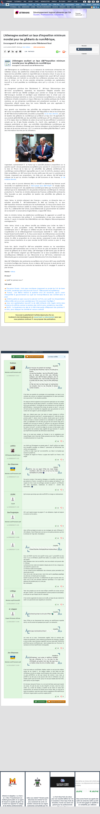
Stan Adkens (26, 47)
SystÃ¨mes (96, 4)
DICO (72, 7)
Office (83, 4)
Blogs (30, 1)
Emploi (54, 1)
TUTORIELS (13, 7)
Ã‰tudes (62, 1)
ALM (38, 4)
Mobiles (89, 4)
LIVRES (33, 7)
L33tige (13, 591)
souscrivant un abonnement (44, 317)
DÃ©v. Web (56, 4)
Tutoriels (17, 1)
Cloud (30, 4)
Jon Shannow (13, 464)
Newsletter (45, 1)
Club (75, 1)
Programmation (69, 4)
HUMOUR (79, 7)
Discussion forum (84, 49)
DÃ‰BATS (62, 7)
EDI (62, 4)
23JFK (13, 494)
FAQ (24, 1)
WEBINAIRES (25, 7)
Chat (37, 1)
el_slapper (13, 609)
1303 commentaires (39, 47)
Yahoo (13, 272)
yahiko (12, 446)
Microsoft (44, 4)
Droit (69, 1)
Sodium (13, 363)
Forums (9, 1)
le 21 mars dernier (51, 114)
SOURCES (55, 7)
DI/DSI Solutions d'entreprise (18, 4)
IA (34, 4)
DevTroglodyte (13, 512)
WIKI (68, 7)
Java (50, 4)
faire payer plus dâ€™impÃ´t (41, 186)
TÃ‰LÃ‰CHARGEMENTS (44, 7)
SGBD (77, 4)
